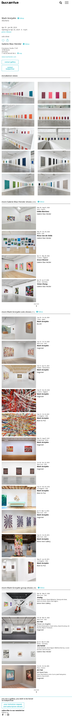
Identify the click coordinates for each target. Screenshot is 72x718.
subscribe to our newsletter (13, 710)
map (19, 53)
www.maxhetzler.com (9, 57)
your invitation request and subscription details (12, 705)
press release (6, 32)
